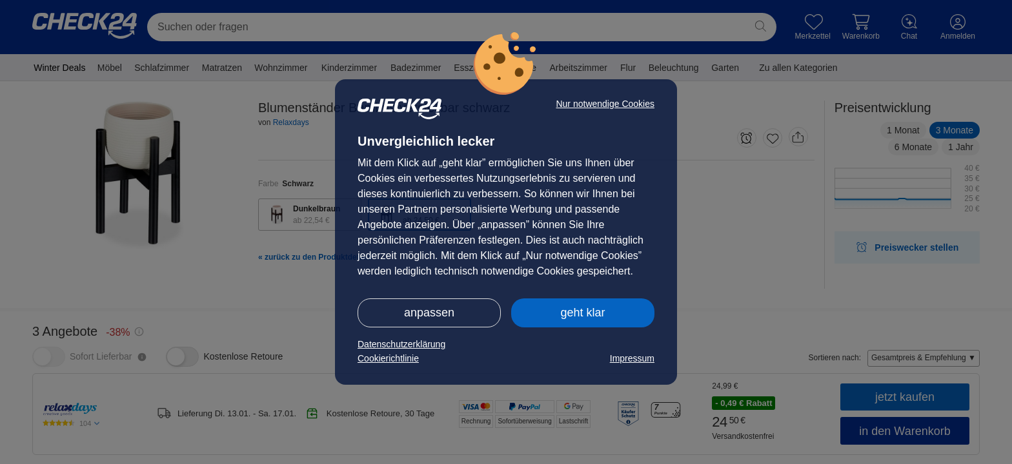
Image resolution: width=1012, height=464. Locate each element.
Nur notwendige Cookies (605, 104)
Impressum (632, 358)
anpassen (429, 312)
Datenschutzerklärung (401, 344)
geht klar (582, 312)
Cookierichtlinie (388, 358)
